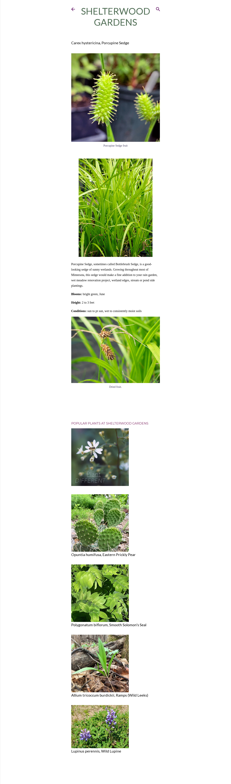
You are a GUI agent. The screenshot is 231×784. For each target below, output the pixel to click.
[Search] (158, 9)
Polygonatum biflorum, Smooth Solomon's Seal (108, 625)
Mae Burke (121, 775)
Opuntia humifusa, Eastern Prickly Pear (103, 554)
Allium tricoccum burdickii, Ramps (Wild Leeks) (109, 695)
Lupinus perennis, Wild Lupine (96, 751)
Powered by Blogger (115, 770)
